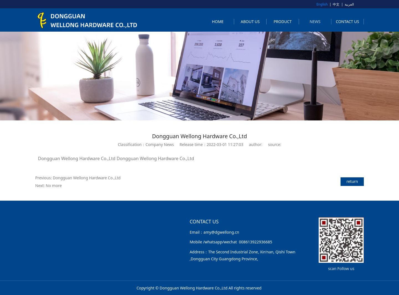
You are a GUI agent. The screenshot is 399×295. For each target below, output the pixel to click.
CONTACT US (347, 21)
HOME (218, 21)
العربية (349, 4)
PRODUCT (282, 21)
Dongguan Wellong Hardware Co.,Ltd (87, 177)
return (352, 181)
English (322, 4)
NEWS (315, 21)
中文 (336, 4)
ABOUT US (250, 21)
